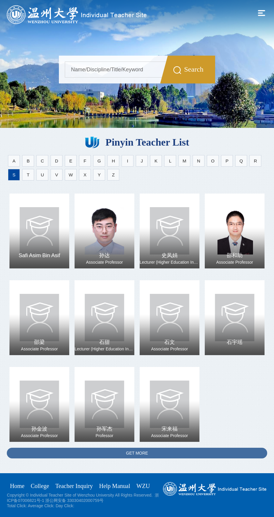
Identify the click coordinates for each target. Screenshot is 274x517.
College (40, 486)
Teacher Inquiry (74, 486)
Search (188, 69)
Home (17, 486)
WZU (143, 486)
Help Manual (114, 486)
